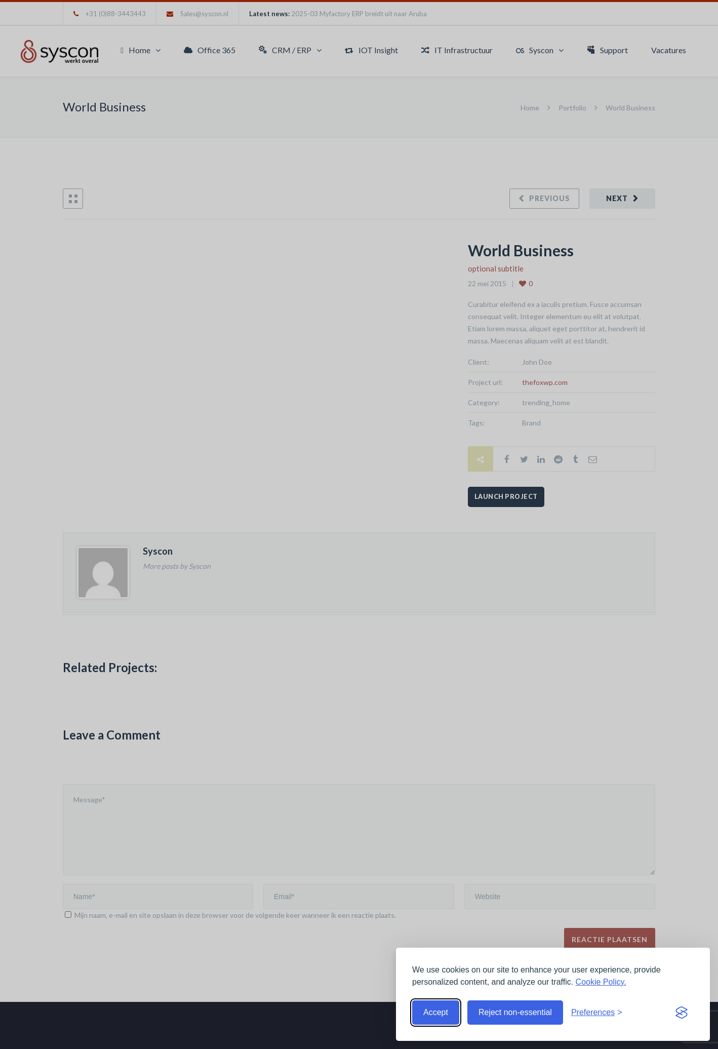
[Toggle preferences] (596, 1012)
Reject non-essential (515, 1012)
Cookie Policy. (601, 982)
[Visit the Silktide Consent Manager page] (681, 1012)
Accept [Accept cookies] (435, 1012)
